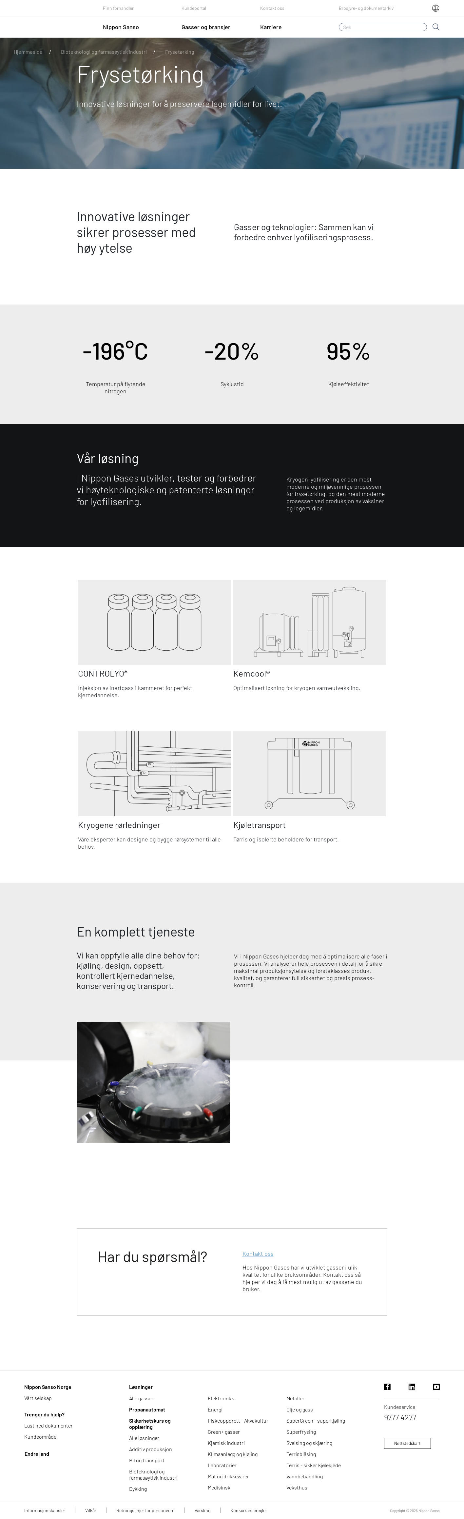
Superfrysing (301, 1432)
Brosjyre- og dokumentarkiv (366, 8)
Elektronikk (221, 1398)
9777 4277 (400, 1417)
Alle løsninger (144, 1438)
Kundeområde (40, 1436)
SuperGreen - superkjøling (315, 1420)
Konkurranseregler (248, 1510)
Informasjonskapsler (44, 1510)
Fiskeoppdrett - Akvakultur (238, 1420)
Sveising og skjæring (309, 1443)
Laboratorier (222, 1465)
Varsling (202, 1510)
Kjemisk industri (226, 1443)
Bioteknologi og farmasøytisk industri (104, 52)
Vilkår (90, 1510)
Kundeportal (194, 8)
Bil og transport (146, 1460)
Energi (215, 1409)
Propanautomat (147, 1409)
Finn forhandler (118, 8)
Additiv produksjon (150, 1449)
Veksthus (296, 1487)
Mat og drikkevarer (228, 1476)
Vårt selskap (38, 1398)
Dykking (138, 1489)
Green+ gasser (224, 1432)
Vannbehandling (304, 1476)
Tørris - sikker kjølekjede (313, 1465)
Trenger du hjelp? (44, 1414)
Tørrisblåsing (301, 1454)
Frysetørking (179, 52)
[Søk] (383, 27)
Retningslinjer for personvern (145, 1510)
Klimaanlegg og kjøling (233, 1454)
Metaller (295, 1398)
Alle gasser (141, 1398)
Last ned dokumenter (48, 1425)
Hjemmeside (28, 52)
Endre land (37, 1453)
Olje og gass (299, 1409)
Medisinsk (219, 1487)
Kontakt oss (272, 8)
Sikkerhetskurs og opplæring (150, 1423)
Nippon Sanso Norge (47, 1387)
